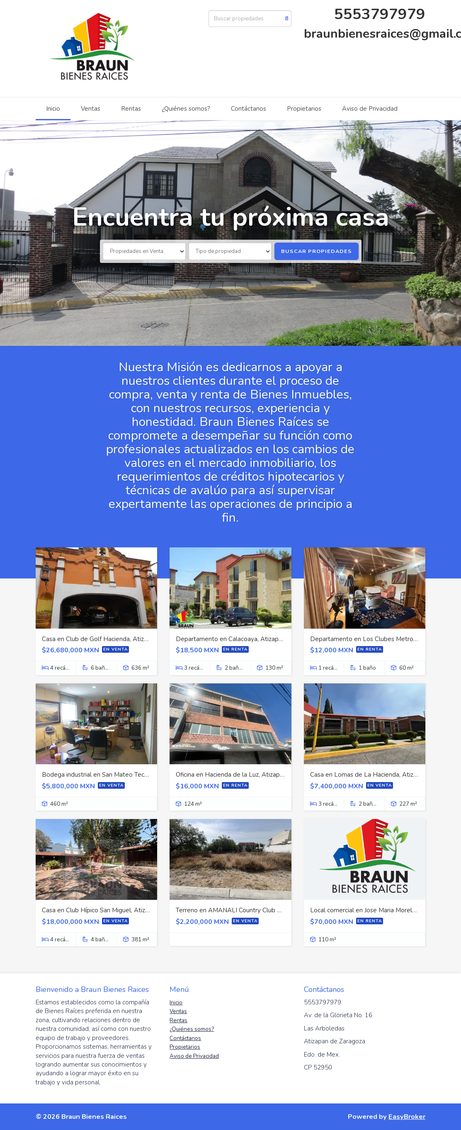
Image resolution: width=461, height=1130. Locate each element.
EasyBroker (406, 1116)
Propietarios (304, 108)
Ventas (90, 108)
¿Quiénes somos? (186, 108)
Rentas (131, 108)
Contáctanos (248, 108)
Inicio (53, 108)
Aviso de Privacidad (370, 108)
